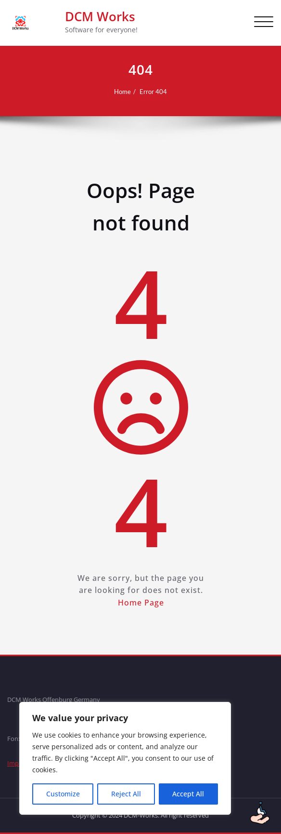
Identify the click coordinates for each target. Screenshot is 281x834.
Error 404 (153, 91)
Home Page (140, 602)
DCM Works (100, 16)
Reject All (126, 793)
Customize (63, 793)
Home (122, 91)
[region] (125, 758)
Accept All (188, 793)
